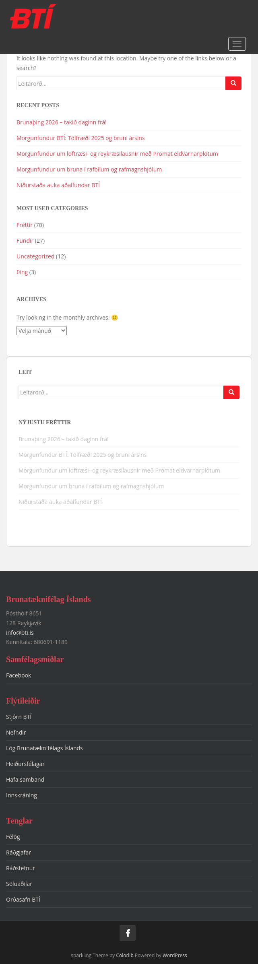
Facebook (18, 675)
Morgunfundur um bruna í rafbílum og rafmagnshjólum (90, 169)
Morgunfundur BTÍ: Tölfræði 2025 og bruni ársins (81, 138)
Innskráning (21, 795)
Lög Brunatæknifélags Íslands (44, 748)
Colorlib (124, 955)
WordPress (175, 955)
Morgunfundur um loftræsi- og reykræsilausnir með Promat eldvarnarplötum (117, 153)
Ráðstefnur (20, 868)
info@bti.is (20, 632)
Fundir (25, 240)
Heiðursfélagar (25, 764)
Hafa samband (25, 779)
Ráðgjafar (18, 852)
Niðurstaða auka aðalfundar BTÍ (58, 185)
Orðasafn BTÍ (23, 899)
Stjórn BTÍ (18, 716)
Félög (13, 836)
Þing (22, 272)
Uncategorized (35, 256)
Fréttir (25, 225)
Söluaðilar (19, 884)
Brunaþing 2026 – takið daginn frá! (62, 122)
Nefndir (16, 732)
